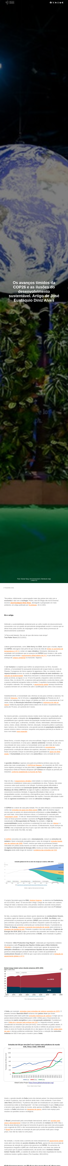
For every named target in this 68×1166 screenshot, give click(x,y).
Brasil (8, 1129)
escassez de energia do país (14, 929)
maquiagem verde (11, 817)
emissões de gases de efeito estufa (24, 810)
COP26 (8, 839)
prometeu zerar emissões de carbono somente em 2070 (40, 1011)
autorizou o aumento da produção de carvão (33, 927)
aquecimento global (41, 684)
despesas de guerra (34, 1109)
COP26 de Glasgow (35, 765)
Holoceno (14, 698)
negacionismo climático (23, 781)
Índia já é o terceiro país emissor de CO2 (23, 1022)
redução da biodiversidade (13, 676)
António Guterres (36, 900)
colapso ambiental (19, 658)
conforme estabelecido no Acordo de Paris (26, 772)
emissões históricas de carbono (40, 1016)
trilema (55, 823)
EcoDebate (33, 605)
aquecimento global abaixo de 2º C (34, 655)
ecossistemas (50, 747)
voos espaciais (22, 731)
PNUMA (8, 947)
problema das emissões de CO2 (45, 850)
